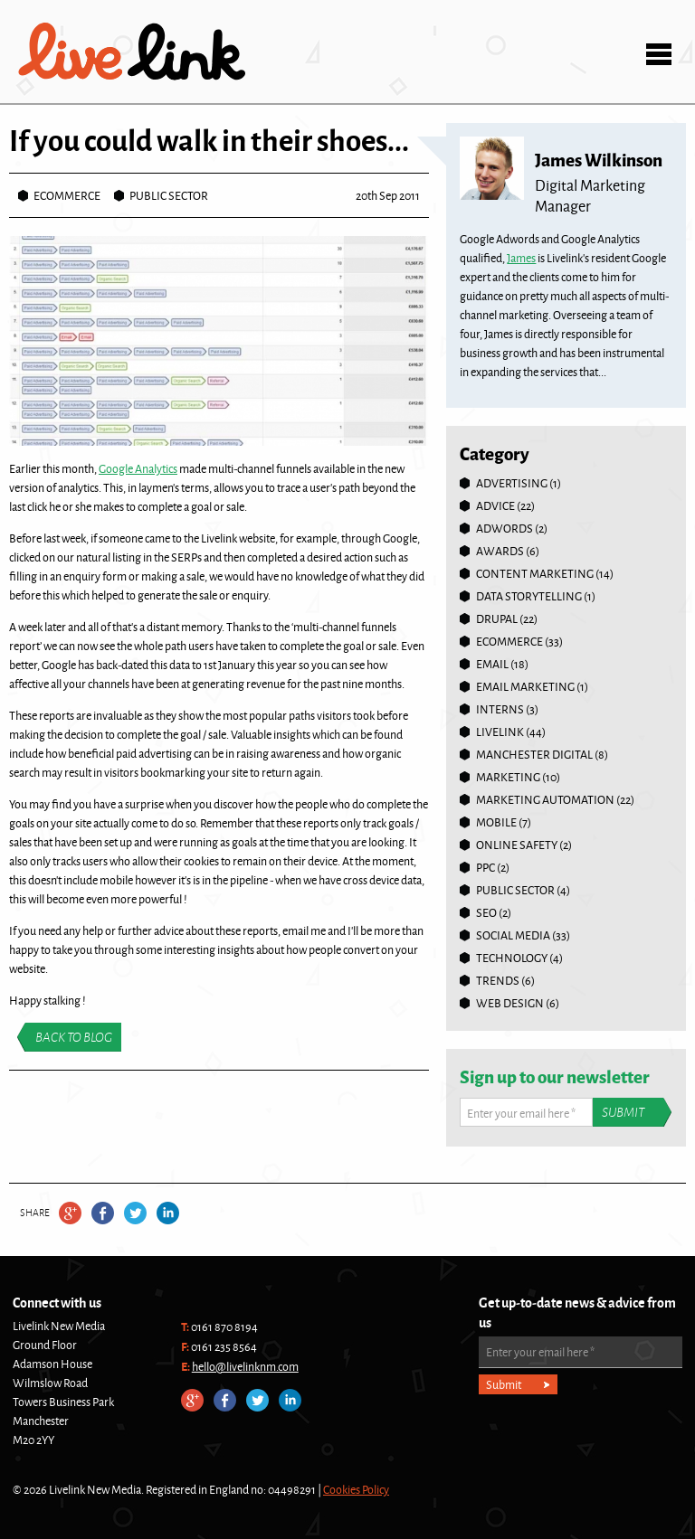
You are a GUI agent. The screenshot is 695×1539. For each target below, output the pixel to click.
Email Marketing (525, 686)
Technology (511, 957)
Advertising (511, 483)
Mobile (496, 822)
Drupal (497, 618)
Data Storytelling (529, 596)
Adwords (504, 528)
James (521, 258)
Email (492, 664)
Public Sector (168, 195)
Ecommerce (66, 195)
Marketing (508, 777)
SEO (486, 912)
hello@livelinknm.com (245, 1366)
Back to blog (73, 1037)
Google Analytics (138, 468)
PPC (485, 867)
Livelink (132, 51)
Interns (500, 709)
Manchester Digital (534, 754)
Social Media (513, 935)
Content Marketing (535, 573)
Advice (495, 505)
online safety (516, 844)
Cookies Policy (356, 1489)
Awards (500, 551)
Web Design (510, 1003)
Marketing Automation (545, 799)
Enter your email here (521, 1113)
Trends (497, 980)
